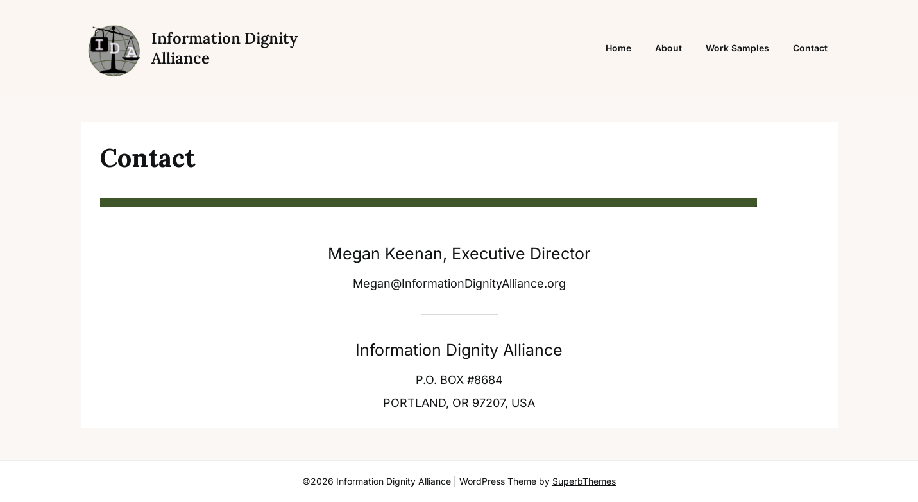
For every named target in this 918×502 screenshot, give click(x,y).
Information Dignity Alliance (224, 48)
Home (618, 47)
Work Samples (737, 47)
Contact (810, 47)
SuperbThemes (584, 481)
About (668, 47)
